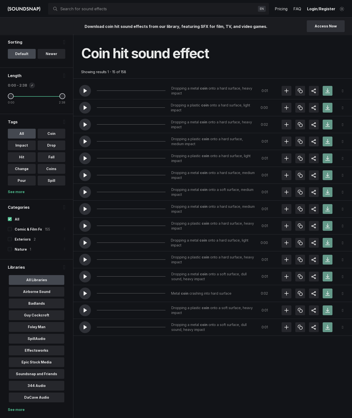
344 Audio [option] (37, 386)
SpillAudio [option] (36, 339)
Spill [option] (51, 181)
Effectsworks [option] (36, 351)
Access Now (326, 26)
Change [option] (22, 170)
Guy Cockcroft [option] (36, 316)
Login (312, 8)
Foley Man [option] (36, 328)
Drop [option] (51, 146)
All (17, 220)
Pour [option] (22, 181)
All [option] (21, 134)
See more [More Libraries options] (16, 410)
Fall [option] (51, 158)
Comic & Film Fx (28, 230)
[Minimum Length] (11, 97)
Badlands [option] (36, 304)
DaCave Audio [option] (36, 398)
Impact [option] (21, 146)
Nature (21, 250)
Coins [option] (51, 170)
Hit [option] (21, 158)
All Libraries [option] (36, 281)
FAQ (297, 8)
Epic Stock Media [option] (37, 363)
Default (21, 55)
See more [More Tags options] (16, 193)
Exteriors (23, 240)
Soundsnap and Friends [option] (36, 375)
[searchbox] (158, 9)
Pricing (281, 8)
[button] (85, 91)
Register (327, 8)
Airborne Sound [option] (36, 292)
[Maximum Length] (62, 97)
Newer (51, 55)
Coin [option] (51, 134)
